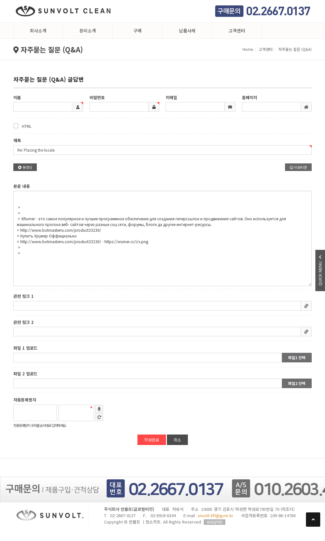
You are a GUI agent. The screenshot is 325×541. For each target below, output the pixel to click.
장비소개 (87, 30)
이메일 (171, 97)
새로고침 (99, 417)
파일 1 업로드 (25, 348)
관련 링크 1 (23, 296)
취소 (177, 440)
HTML (22, 126)
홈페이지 (249, 97)
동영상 (25, 167)
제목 (17, 140)
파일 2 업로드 (25, 374)
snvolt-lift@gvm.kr (215, 515)
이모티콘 (298, 167)
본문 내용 (21, 186)
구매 (137, 30)
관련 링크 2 (23, 322)
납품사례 (187, 30)
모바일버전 (214, 521)
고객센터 (237, 30)
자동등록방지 (24, 400)
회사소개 (38, 30)
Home (247, 49)
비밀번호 (97, 97)
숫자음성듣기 (99, 409)
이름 (17, 97)
